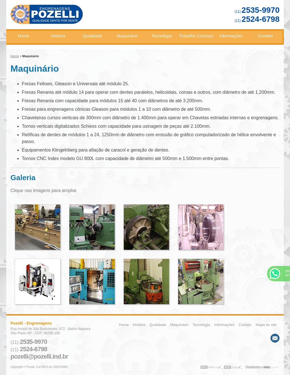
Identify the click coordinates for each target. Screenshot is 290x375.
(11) (257, 12)
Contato (265, 35)
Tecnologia (162, 35)
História (58, 35)
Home (23, 35)
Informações (231, 35)
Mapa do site (266, 325)
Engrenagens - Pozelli (66, 16)
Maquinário (127, 35)
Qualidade (92, 35)
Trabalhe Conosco (196, 35)
